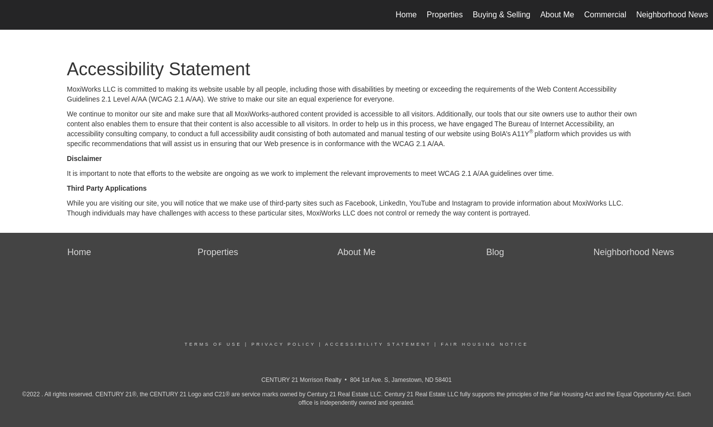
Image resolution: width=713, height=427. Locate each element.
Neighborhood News (672, 14)
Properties (445, 14)
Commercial (605, 14)
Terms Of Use (213, 344)
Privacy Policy (284, 344)
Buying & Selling (502, 14)
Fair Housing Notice (484, 344)
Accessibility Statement (378, 344)
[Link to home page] (12, 15)
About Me (557, 14)
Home (406, 14)
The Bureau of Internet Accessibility (549, 124)
